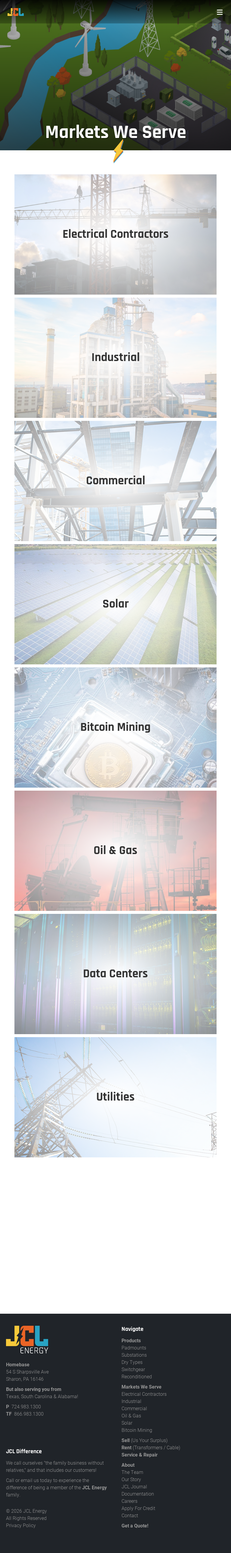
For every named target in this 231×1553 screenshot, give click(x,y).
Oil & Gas (131, 1415)
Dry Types (132, 1362)
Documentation (138, 1493)
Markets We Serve (142, 1386)
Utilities (115, 1097)
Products (131, 1340)
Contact (130, 1515)
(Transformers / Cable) (151, 1447)
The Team (132, 1472)
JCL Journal (134, 1486)
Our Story (131, 1479)
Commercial (134, 1408)
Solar (127, 1423)
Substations (134, 1355)
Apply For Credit (138, 1508)
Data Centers (115, 974)
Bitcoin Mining (137, 1430)
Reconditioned (137, 1376)
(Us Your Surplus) (145, 1440)
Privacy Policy (21, 1525)
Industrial (131, 1401)
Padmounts (134, 1347)
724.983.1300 (26, 1406)
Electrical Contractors (144, 1394)
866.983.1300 (29, 1414)
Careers (129, 1501)
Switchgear (133, 1369)
